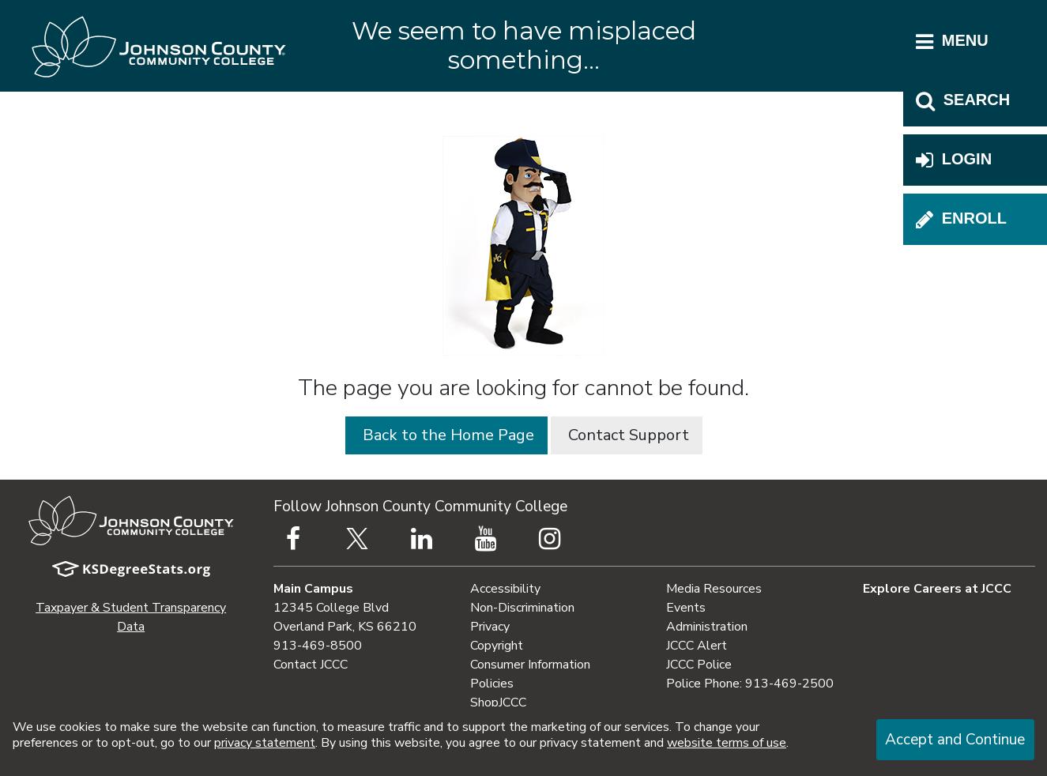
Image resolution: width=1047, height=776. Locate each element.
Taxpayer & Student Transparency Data (131, 617)
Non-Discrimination (522, 607)
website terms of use (726, 743)
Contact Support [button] (626, 435)
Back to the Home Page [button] (446, 435)
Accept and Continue (955, 739)
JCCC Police (699, 664)
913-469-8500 (317, 645)
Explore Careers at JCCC (937, 588)
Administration (707, 626)
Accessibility (505, 588)
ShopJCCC (498, 702)
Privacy (490, 626)
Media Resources (714, 588)
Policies (492, 683)
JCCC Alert (696, 645)
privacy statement (264, 743)
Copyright (496, 645)
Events (686, 607)
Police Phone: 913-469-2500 (750, 683)
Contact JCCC (310, 664)
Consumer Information (530, 664)
